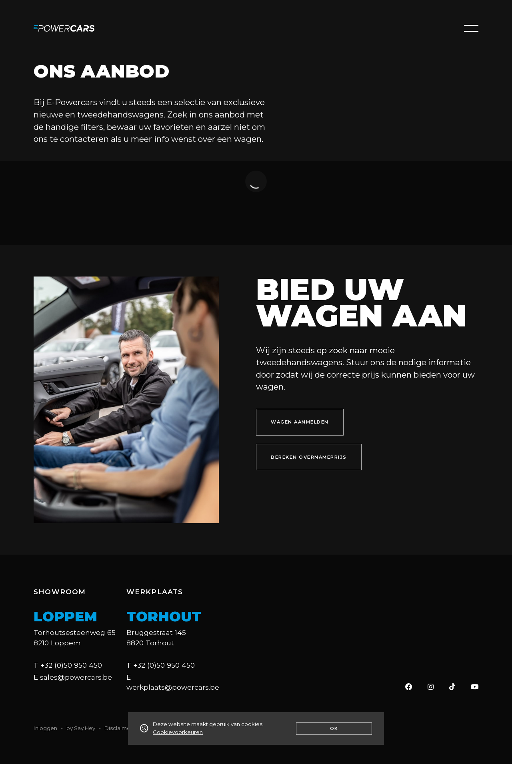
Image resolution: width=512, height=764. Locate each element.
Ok (334, 728)
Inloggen (45, 728)
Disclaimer (118, 728)
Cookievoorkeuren (178, 732)
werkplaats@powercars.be (172, 687)
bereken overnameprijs (309, 457)
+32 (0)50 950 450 (71, 665)
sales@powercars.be (76, 677)
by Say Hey (80, 728)
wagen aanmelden (300, 422)
